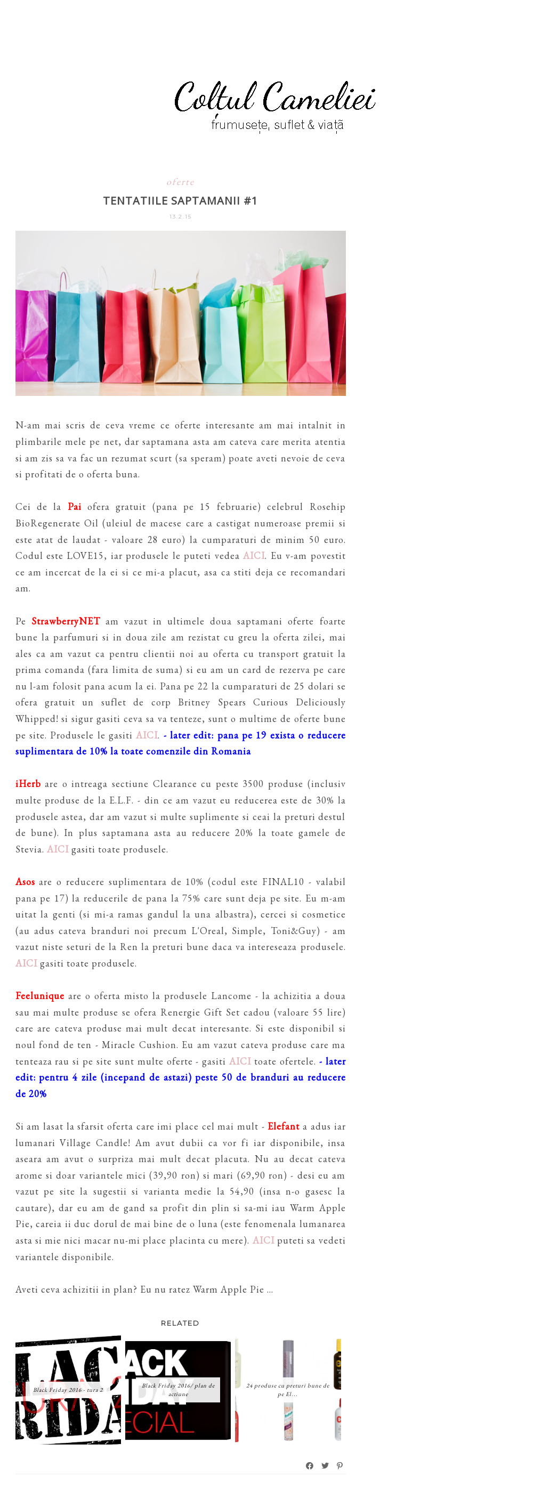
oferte (180, 181)
